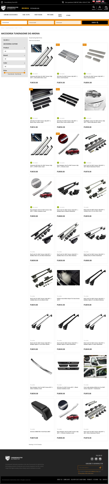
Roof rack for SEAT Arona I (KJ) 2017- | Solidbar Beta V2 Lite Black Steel (40, 299)
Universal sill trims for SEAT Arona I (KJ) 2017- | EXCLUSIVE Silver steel (41, 77)
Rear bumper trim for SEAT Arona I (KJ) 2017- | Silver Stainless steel (41, 210)
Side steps (26, 15)
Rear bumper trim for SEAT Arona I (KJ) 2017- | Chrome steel (67, 166)
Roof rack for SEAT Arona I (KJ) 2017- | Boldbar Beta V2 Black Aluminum (67, 210)
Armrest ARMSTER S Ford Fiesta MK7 (40, 431)
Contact (105, 479)
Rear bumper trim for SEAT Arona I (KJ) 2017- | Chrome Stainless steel (67, 432)
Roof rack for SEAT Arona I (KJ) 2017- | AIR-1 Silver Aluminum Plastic (94, 432)
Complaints (66, 479)
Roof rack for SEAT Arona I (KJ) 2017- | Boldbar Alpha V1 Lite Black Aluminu (94, 299)
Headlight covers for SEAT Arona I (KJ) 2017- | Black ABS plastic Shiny (94, 121)
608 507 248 (77, 2)
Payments (89, 479)
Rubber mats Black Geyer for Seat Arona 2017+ (68, 299)
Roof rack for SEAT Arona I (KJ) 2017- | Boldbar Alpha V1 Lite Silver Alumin (40, 343)
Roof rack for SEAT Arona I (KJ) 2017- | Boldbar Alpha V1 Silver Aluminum (94, 343)
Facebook (92, 459)
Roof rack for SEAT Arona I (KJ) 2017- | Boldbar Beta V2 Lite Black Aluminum (40, 254)
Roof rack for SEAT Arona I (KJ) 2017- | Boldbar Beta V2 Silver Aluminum (94, 254)
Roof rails (60, 15)
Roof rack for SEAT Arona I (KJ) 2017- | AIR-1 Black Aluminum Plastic (94, 166)
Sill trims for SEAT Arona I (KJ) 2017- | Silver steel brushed (67, 77)
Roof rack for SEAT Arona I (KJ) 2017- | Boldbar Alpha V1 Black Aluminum (67, 343)
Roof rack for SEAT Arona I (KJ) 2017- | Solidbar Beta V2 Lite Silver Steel (94, 210)
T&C (100, 479)
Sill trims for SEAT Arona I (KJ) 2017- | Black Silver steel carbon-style (67, 121)
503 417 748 (86, 2)
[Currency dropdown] (104, 3)
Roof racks (38, 15)
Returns (95, 479)
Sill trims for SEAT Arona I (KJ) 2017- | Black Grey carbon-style (40, 121)
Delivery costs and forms (78, 479)
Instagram (100, 459)
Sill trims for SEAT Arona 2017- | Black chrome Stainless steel (67, 388)
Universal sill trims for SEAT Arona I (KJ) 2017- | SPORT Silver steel (41, 166)
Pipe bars (50, 15)
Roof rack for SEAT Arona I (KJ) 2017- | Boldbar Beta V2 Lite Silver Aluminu (67, 254)
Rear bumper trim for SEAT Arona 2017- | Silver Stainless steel (41, 388)
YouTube (96, 459)
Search (95, 22)
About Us (59, 479)
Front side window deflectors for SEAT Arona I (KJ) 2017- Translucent (94, 388)
